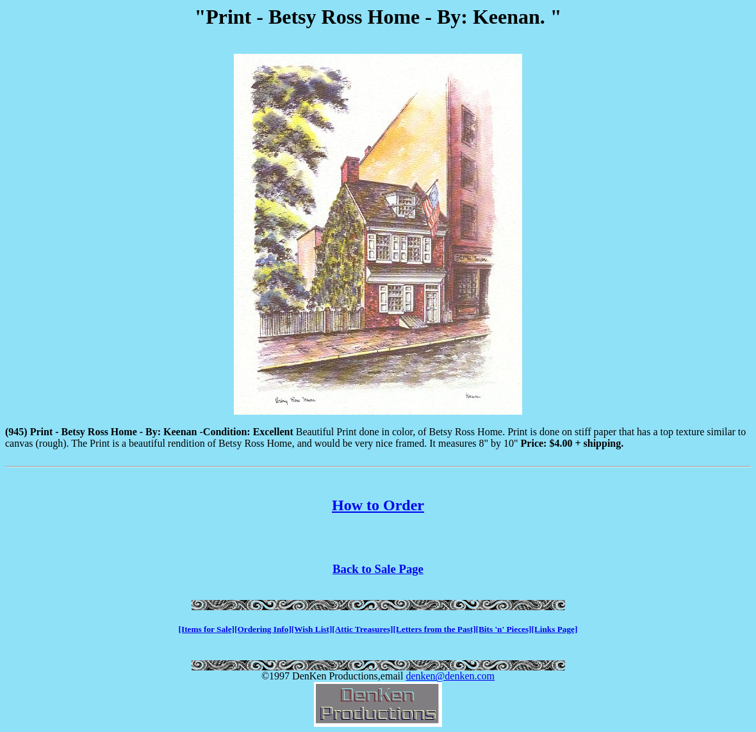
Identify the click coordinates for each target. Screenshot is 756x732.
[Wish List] (312, 629)
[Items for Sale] (206, 629)
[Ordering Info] (263, 629)
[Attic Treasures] (362, 629)
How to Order (378, 505)
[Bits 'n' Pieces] (504, 629)
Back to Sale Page (378, 569)
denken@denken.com (450, 675)
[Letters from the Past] (434, 629)
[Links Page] (555, 629)
